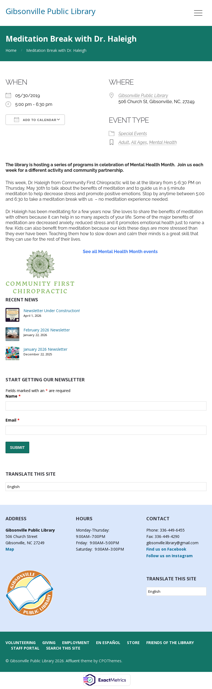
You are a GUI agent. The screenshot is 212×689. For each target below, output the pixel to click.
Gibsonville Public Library (51, 11)
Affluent (73, 660)
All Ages (139, 142)
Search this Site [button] (63, 648)
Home (11, 50)
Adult (123, 142)
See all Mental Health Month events (120, 251)
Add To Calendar (35, 119)
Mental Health (163, 142)
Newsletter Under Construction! (51, 310)
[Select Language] (106, 486)
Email (13, 420)
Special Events (132, 133)
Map (10, 549)
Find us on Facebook (166, 549)
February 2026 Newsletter (46, 330)
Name (13, 396)
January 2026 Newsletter (45, 349)
